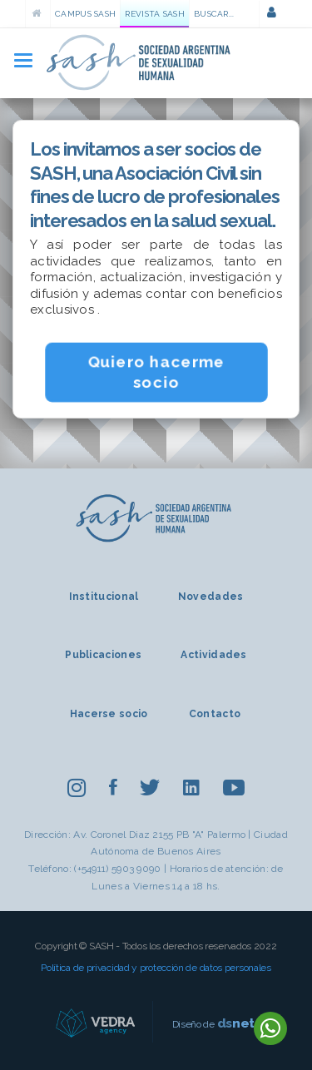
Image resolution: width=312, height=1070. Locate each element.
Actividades (213, 655)
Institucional (104, 596)
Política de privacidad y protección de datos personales (156, 967)
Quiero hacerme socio (156, 372)
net (236, 1023)
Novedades (211, 596)
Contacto (214, 714)
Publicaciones (103, 655)
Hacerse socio (109, 714)
